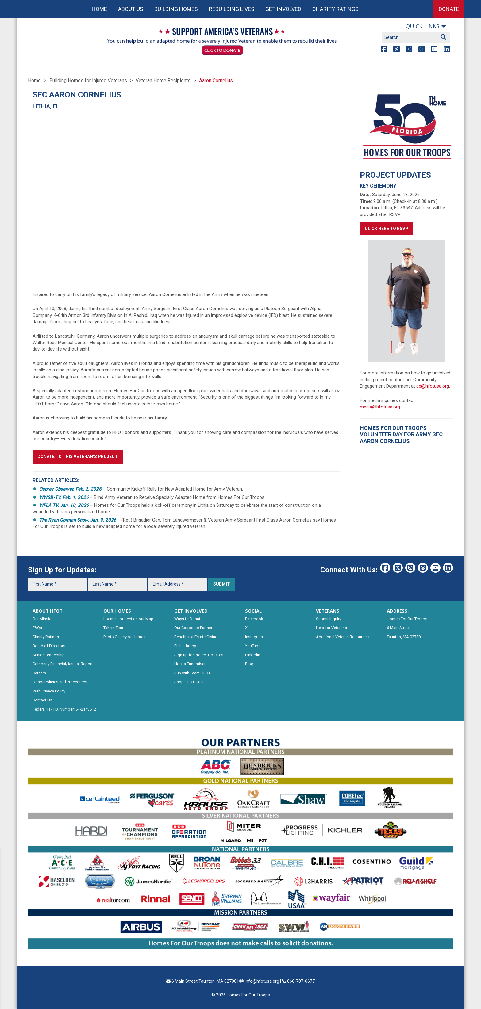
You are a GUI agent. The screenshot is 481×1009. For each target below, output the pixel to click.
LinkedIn (252, 655)
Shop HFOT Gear (189, 682)
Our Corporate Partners (194, 627)
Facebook (254, 618)
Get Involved (283, 9)
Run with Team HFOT (192, 673)
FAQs (37, 627)
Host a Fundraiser (190, 664)
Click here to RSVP (386, 228)
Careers (39, 673)
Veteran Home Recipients (163, 80)
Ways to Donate (188, 618)
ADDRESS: (398, 611)
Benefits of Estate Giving (195, 637)
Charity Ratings (335, 9)
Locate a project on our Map (128, 618)
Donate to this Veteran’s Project (77, 456)
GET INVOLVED (191, 611)
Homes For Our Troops (407, 618)
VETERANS (327, 611)
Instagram (254, 637)
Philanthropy (185, 645)
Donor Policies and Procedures (60, 682)
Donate (449, 9)
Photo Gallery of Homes (124, 637)
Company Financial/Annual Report (63, 664)
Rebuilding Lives (231, 9)
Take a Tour (113, 627)
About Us (130, 9)
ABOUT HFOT (48, 611)
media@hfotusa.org (380, 407)
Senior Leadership (49, 655)
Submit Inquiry (328, 618)
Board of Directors (49, 645)
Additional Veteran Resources (342, 637)
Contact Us (42, 700)
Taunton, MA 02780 (404, 637)
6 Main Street (398, 627)
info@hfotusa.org (262, 981)
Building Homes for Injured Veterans (88, 80)
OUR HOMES (117, 611)
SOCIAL (253, 611)
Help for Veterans (331, 627)
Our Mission (43, 618)
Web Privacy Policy (49, 691)
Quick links (422, 26)
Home (99, 9)
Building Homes (176, 9)
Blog (249, 664)
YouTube (252, 645)
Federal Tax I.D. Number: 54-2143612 (64, 709)
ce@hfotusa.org (432, 386)
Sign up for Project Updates (198, 655)
